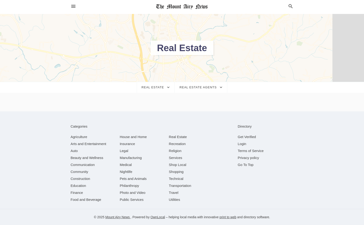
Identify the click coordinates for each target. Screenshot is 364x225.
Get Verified (247, 137)
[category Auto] (74, 151)
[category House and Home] (133, 137)
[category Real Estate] (178, 137)
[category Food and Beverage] (86, 200)
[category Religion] (175, 151)
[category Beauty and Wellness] (87, 158)
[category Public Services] (132, 200)
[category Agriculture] (79, 137)
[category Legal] (124, 151)
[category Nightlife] (126, 172)
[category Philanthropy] (129, 186)
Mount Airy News (118, 217)
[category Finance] (77, 193)
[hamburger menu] (73, 6)
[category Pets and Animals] (133, 179)
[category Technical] (176, 179)
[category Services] (175, 158)
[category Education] (78, 186)
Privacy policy (248, 158)
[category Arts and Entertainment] (88, 144)
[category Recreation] (177, 144)
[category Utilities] (174, 200)
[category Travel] (173, 193)
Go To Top (246, 165)
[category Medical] (126, 165)
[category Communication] (83, 165)
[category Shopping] (176, 172)
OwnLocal (157, 217)
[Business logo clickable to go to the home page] (182, 7)
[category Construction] (80, 179)
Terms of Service (251, 151)
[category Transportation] (180, 186)
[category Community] (79, 172)
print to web (228, 217)
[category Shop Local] (177, 165)
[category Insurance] (127, 144)
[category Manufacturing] (131, 158)
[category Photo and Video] (133, 193)
